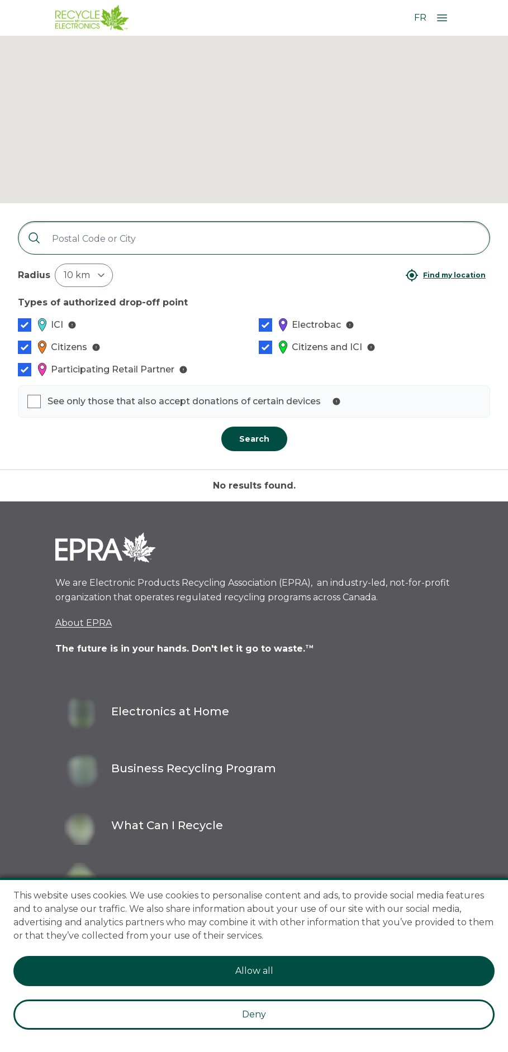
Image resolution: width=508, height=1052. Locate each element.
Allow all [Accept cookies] (254, 970)
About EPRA (83, 623)
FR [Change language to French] (420, 17)
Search (254, 439)
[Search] (29, 238)
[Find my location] (445, 275)
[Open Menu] (442, 18)
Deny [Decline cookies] (254, 1014)
